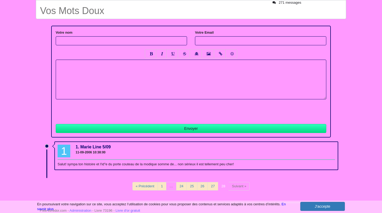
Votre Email (204, 32)
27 (213, 186)
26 (202, 186)
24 (181, 186)
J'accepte (322, 206)
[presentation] (96, 109)
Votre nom (64, 32)
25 (192, 186)
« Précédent (145, 186)
